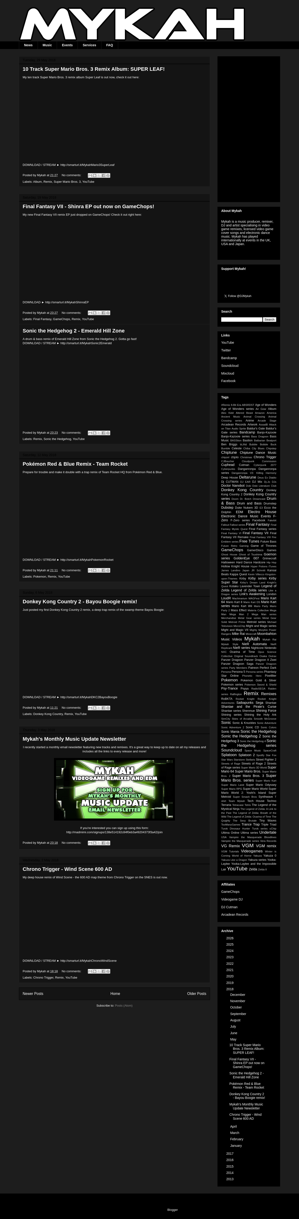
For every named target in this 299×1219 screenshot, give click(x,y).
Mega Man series (264, 614)
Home (115, 994)
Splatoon (229, 755)
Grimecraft (269, 558)
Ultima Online (230, 832)
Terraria (226, 805)
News (28, 45)
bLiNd (243, 444)
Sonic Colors (268, 727)
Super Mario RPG (231, 788)
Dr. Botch (245, 498)
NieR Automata (254, 644)
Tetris (248, 805)
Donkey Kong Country (48, 714)
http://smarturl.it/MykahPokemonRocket (87, 559)
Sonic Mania (230, 731)
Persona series (254, 671)
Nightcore (257, 648)
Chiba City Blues (253, 448)
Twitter (226, 350)
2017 (230, 1153)
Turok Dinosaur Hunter (235, 828)
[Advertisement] (248, 128)
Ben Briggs (229, 444)
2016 (230, 1160)
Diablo (272, 477)
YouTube (88, 181)
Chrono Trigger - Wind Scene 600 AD (67, 869)
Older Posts (196, 994)
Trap (256, 824)
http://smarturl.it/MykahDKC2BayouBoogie (89, 697)
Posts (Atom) (123, 1005)
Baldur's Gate (256, 428)
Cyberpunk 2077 (265, 465)
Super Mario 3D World (254, 767)
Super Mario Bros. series (248, 778)
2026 (230, 938)
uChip (273, 828)
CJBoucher (227, 461)
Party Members (238, 667)
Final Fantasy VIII (260, 537)
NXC (224, 652)
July (233, 1026)
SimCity (225, 718)
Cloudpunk (248, 461)
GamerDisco (255, 550)
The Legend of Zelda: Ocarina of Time (249, 816)
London (271, 594)
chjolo (235, 457)
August (235, 1020)
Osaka (263, 656)
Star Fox (271, 755)
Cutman (244, 465)
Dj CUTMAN (229, 481)
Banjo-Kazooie (266, 432)
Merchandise (228, 618)
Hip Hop (271, 562)
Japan (245, 570)
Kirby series (257, 578)
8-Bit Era (236, 405)
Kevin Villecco (256, 574)
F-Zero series (240, 520)
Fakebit (272, 520)
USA (224, 837)
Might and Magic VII (234, 630)
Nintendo (270, 648)
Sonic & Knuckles (244, 723)
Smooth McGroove (265, 718)
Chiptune (229, 452)
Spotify (260, 755)
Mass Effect (238, 610)
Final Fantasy (42, 319)
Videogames (252, 851)
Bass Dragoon (259, 436)
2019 (230, 983)
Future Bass (268, 541)
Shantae (270, 702)
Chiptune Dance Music (258, 452)
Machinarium (239, 598)
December (238, 995)
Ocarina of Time (242, 652)
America (271, 412)
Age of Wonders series (237, 409)
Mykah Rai (269, 639)
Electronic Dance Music (239, 516)
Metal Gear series (249, 618)
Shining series (231, 714)
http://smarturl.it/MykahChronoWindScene (89, 960)
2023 (230, 957)
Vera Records (268, 841)
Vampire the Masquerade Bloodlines (252, 837)
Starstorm (239, 759)
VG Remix (230, 846)
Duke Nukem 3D (246, 507)
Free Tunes (249, 541)
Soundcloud (229, 366)
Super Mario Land (232, 784)
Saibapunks (244, 702)
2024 (230, 951)
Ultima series (249, 832)
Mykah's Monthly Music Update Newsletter (74, 739)
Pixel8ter (270, 675)
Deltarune (247, 477)
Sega (259, 702)
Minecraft (251, 634)
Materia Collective (258, 610)
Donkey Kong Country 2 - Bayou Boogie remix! (80, 601)
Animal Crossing (254, 416)
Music (47, 45)
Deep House (229, 477)
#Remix (225, 405)
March (235, 1133)
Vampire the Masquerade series (240, 841)
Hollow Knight (230, 566)
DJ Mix (257, 481)
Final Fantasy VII (255, 533)
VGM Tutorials (230, 851)
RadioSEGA (258, 688)
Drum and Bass (249, 503)
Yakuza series (257, 860)
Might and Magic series (261, 626)
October (236, 1007)
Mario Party (261, 606)
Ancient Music (230, 416)
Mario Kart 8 (234, 602)
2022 (230, 963)
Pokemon (39, 576)
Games (271, 550)
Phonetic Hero (252, 675)
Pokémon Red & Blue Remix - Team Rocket (75, 464)
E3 (261, 507)
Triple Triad (268, 824)
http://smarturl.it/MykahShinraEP (67, 302)
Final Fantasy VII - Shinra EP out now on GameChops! (88, 206)
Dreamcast (259, 498)
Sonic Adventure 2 (232, 727)
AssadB (263, 424)
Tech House (255, 801)
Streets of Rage (230, 763)
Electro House (262, 512)
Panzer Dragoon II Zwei (260, 659)
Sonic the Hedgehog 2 (241, 736)
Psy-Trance (229, 688)
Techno (271, 801)
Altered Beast (244, 412)
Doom (234, 498)
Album (37, 181)
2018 (230, 989)
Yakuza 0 (269, 855)
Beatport (271, 440)
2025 (230, 944)
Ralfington (236, 694)
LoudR (226, 598)
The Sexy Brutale (245, 820)
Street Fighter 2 (266, 759)
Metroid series (256, 622)
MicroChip (239, 626)
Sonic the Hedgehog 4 (253, 741)
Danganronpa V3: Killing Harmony (254, 473)
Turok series (259, 828)
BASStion (236, 440)
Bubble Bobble (258, 444)
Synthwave (266, 796)
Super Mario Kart (266, 780)
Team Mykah (236, 801)
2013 (230, 1179)
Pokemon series (232, 684)
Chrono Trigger (43, 977)
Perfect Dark (268, 667)
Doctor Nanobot (233, 485)
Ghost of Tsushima (250, 554)
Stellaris (250, 759)
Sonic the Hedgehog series (248, 743)
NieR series (241, 648)
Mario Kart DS (251, 602)
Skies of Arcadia (242, 718)
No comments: (72, 175)
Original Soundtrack (246, 656)
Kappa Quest (238, 574)
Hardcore (259, 562)
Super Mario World (255, 788)
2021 (230, 970)
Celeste (237, 448)
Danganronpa (247, 469)
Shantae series (231, 710)
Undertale (267, 832)
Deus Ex (263, 477)
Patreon (253, 667)
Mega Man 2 (239, 614)
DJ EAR (245, 481)
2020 (230, 976)
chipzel (225, 457)
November (238, 1001)
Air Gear (261, 409)
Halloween (228, 562)
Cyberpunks (228, 469)
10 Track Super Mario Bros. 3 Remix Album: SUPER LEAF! (94, 69)
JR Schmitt (258, 570)
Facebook (228, 381)
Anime (250, 420)
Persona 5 (238, 671)
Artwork (252, 424)
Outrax (272, 656)
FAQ (109, 45)
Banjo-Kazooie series (235, 436)
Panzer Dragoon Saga (237, 663)
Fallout (225, 524)
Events (67, 45)
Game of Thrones (263, 545)
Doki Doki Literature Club (261, 485)
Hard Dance (244, 562)
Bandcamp (229, 358)
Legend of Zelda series (249, 590)
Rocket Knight (245, 698)
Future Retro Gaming (235, 545)
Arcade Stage (267, 420)
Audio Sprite (238, 428)
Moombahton (266, 634)
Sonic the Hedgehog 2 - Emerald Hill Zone (74, 331)
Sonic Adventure (266, 723)
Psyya (245, 688)
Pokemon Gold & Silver (258, 680)
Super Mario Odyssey (261, 784)
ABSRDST (248, 405)
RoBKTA (226, 699)
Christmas (246, 457)
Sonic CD (252, 727)
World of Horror (242, 855)
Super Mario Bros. (248, 771)
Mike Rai (238, 634)
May (233, 1039)
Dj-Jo (267, 481)
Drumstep (269, 503)
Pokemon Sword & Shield (260, 684)
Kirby (242, 578)
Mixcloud (227, 373)
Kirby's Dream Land (252, 582)
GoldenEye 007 (246, 558)
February (237, 1139)
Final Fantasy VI (231, 533)
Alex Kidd (227, 412)
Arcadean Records (233, 424)
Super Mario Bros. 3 (67, 181)
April (234, 1126)
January (236, 1146)
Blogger (172, 1210)
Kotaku (233, 586)
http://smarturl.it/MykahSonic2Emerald (86, 343)
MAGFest (254, 598)
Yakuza (257, 855)
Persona (226, 671)
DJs (274, 481)
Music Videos (231, 639)
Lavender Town (250, 586)
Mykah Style (229, 644)
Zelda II (262, 869)
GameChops (61, 319)
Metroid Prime (236, 622)
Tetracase (238, 805)
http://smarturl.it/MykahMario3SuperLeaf (87, 165)
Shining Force (266, 710)
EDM (239, 512)
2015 (230, 1166)
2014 (230, 1173)
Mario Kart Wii (242, 606)
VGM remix (266, 846)
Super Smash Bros (245, 796)
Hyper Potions (259, 566)
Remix (47, 181)
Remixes (268, 694)
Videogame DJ (232, 899)
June (234, 1033)
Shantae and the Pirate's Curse (248, 706)
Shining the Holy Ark (260, 714)
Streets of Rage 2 (254, 763)
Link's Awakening (252, 594)
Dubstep (227, 507)
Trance (247, 824)
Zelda (253, 869)
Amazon (260, 412)
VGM (248, 845)
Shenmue (248, 710)
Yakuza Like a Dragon (234, 859)
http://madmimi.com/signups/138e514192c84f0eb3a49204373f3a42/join (114, 832)
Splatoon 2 (246, 755)
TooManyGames (230, 824)
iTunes (272, 566)
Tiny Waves (267, 820)
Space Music (253, 750)
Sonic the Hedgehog (57, 439)
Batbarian (259, 440)
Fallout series (238, 524)
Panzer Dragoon (232, 659)
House (245, 566)
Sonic (226, 722)
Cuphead (228, 465)
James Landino (230, 570)
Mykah (252, 639)
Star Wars (227, 759)
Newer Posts (33, 994)
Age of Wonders (265, 405)
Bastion (248, 440)
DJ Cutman (229, 907)
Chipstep (271, 448)
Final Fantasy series (262, 529)
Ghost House (229, 554)
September (238, 1014)
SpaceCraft (269, 750)
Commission (269, 461)
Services (89, 45)
